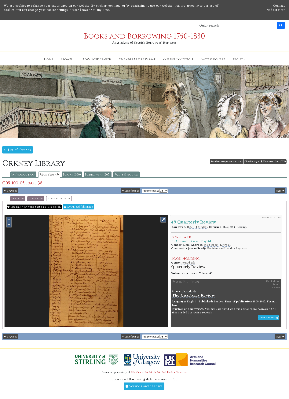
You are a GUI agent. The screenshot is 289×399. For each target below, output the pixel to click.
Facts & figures (127, 174)
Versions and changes (144, 386)
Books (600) (72, 174)
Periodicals (188, 262)
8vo (174, 305)
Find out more (275, 10)
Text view (17, 198)
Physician (241, 248)
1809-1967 (259, 301)
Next (280, 190)
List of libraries (17, 150)
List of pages (130, 190)
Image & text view (59, 198)
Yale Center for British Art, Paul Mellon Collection (159, 372)
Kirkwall (225, 244)
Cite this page (251, 161)
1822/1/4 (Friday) (197, 227)
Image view (35, 198)
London (218, 301)
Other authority (268, 317)
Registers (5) (49, 174)
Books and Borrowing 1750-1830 (144, 36)
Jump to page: (151, 190)
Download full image (78, 206)
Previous (10, 190)
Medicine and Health (220, 248)
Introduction (23, 174)
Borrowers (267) (97, 174)
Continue (279, 5)
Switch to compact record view (227, 161)
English (191, 301)
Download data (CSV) (273, 161)
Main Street (211, 244)
